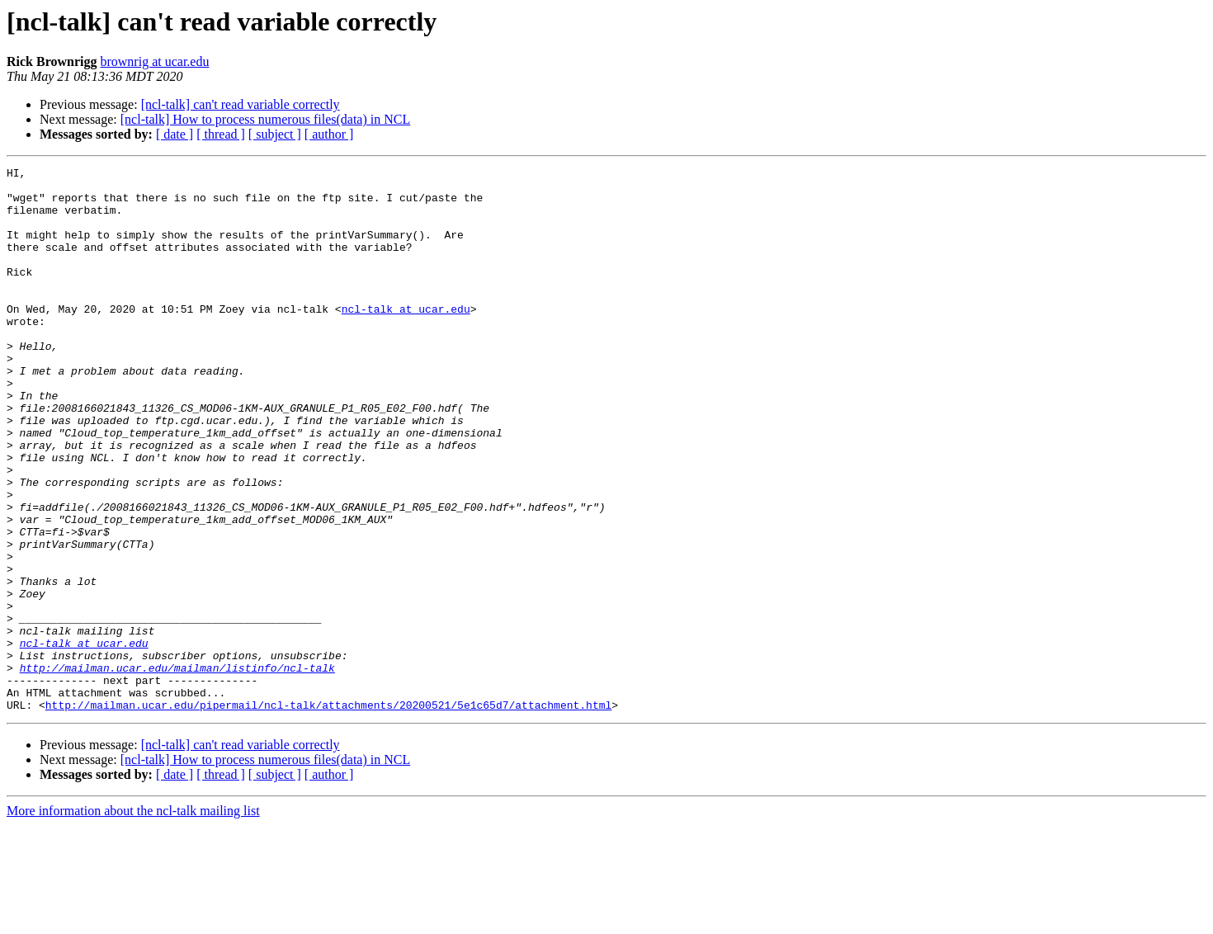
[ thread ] (220, 134)
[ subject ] (274, 134)
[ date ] (174, 134)
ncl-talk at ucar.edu (406, 338)
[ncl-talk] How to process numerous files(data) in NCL (265, 119)
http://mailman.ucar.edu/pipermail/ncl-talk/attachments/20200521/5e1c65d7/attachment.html (328, 813)
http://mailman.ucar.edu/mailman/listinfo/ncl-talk (177, 769)
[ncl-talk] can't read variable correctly (240, 104)
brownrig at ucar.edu (154, 61)
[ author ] (329, 134)
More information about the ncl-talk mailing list (133, 920)
